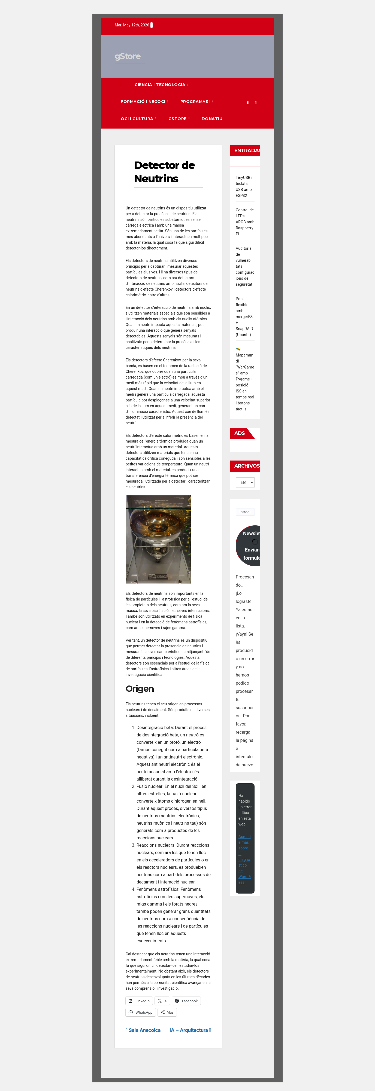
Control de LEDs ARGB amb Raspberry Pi (245, 222)
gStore (127, 56)
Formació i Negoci (144, 101)
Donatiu (212, 118)
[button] (248, 102)
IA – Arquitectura (190, 1030)
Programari (195, 101)
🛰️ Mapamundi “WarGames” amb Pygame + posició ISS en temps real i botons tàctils (245, 379)
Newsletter (255, 546)
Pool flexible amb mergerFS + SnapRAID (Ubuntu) (244, 317)
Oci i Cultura (138, 118)
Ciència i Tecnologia (161, 84)
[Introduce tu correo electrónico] (245, 512)
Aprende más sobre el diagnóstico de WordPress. (244, 859)
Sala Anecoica (143, 1030)
